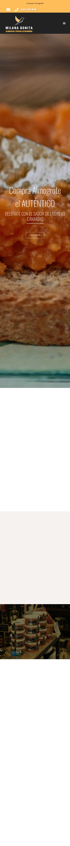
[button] (64, 23)
